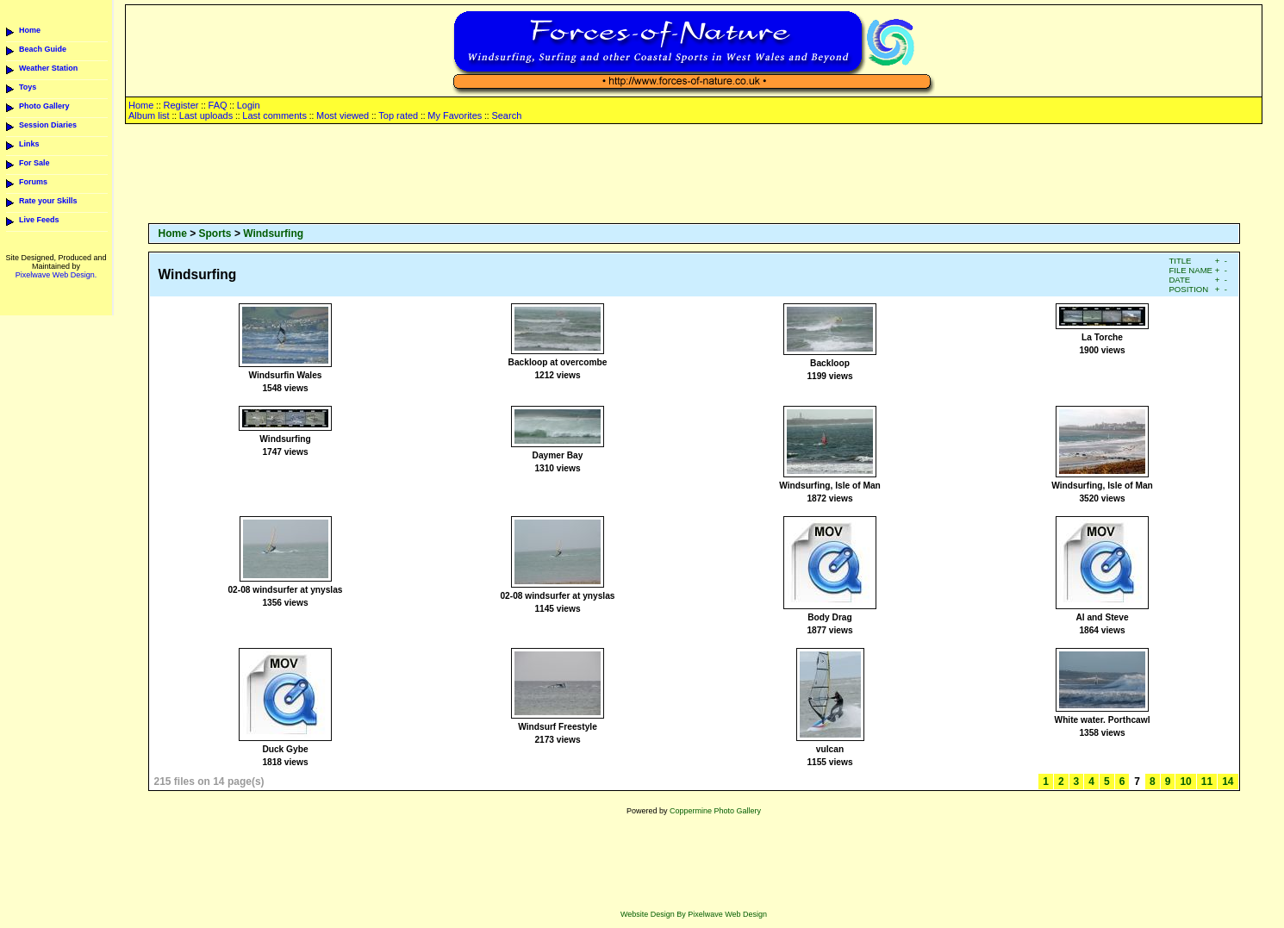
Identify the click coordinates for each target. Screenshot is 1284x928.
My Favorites (454, 115)
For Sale (34, 163)
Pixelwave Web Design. (56, 275)
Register (180, 105)
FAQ (218, 105)
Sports (215, 233)
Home (30, 30)
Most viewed (342, 115)
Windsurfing (273, 233)
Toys (27, 87)
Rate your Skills (48, 200)
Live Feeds (39, 219)
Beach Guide (42, 49)
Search (506, 115)
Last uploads (206, 115)
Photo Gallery (44, 106)
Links (29, 144)
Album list (149, 115)
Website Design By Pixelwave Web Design (693, 914)
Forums (33, 182)
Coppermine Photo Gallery (715, 811)
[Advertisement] (693, 175)
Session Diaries (48, 125)
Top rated (398, 115)
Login (248, 105)
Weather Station (48, 68)
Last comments (274, 115)
